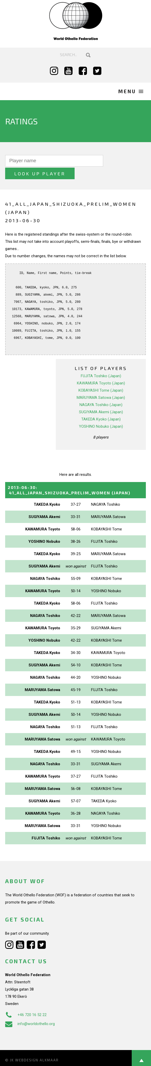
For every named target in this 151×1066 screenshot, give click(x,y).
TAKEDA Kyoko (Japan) (101, 406)
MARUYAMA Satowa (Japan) (101, 385)
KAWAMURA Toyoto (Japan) (101, 370)
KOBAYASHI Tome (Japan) (100, 377)
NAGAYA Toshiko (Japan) (100, 392)
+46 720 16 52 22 (26, 1002)
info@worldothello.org (30, 1011)
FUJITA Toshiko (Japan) (101, 363)
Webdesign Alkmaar (37, 1047)
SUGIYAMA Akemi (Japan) (101, 399)
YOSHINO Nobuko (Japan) (101, 413)
